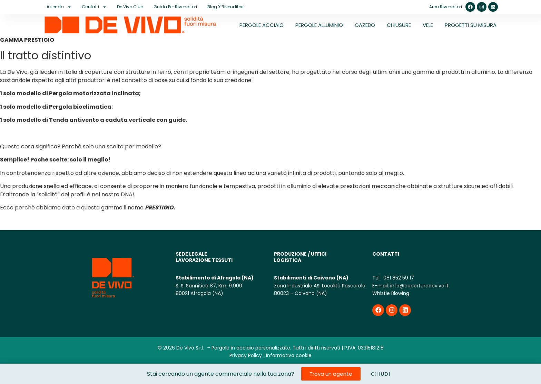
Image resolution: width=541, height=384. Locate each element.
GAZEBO (365, 25)
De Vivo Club (130, 7)
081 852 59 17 (398, 277)
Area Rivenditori (445, 7)
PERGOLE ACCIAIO (261, 25)
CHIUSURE (399, 25)
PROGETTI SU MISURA (470, 25)
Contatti (94, 7)
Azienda (59, 7)
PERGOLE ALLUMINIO (319, 25)
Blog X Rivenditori (225, 7)
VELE (428, 25)
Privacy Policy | (247, 355)
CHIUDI (381, 374)
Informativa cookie (289, 355)
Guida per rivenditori (175, 7)
